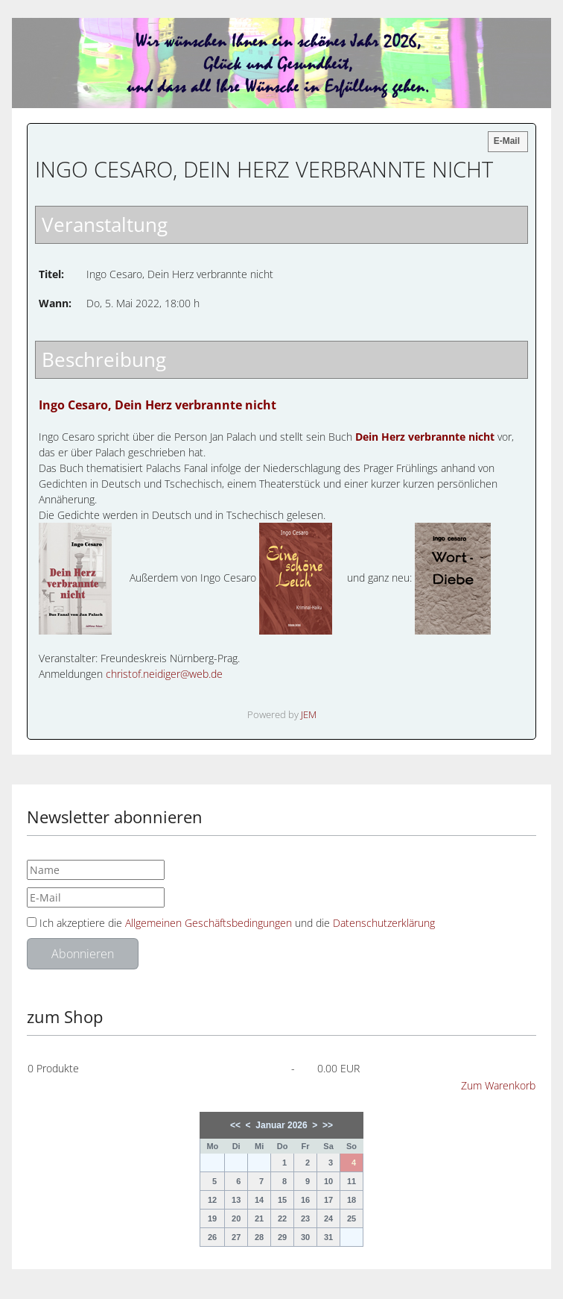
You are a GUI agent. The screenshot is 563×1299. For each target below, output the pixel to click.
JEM (309, 714)
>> (327, 1125)
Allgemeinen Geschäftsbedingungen (210, 923)
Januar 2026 (281, 1125)
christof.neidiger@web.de (164, 674)
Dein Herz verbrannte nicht (424, 437)
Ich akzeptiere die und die (231, 923)
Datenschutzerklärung (384, 923)
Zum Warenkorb (498, 1085)
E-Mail (507, 141)
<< (235, 1125)
